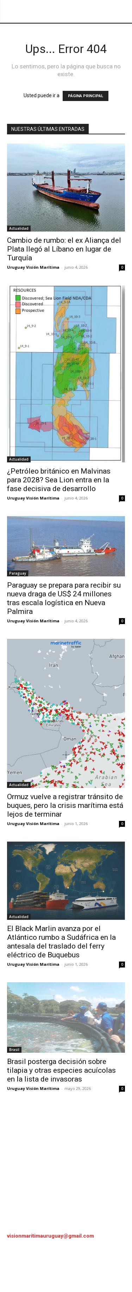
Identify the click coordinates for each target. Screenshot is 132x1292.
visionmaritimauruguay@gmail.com (50, 1236)
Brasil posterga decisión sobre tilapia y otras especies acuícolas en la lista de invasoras (61, 1070)
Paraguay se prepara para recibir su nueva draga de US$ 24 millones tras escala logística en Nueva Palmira (64, 598)
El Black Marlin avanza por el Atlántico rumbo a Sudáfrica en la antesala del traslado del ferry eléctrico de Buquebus (61, 941)
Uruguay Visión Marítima (33, 267)
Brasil (14, 1049)
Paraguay (17, 573)
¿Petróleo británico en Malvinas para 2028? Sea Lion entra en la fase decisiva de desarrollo (59, 480)
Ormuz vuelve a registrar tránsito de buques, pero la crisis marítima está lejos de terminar (65, 805)
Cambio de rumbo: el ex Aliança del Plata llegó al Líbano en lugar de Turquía (64, 249)
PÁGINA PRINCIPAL (85, 96)
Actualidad (19, 228)
